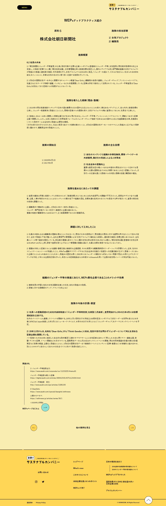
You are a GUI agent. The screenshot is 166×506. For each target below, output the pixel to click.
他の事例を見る (83, 428)
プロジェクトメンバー (114, 491)
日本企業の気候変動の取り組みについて (124, 466)
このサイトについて (80, 475)
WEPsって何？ (79, 488)
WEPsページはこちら (35, 408)
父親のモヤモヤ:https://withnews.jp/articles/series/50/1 (46, 397)
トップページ (78, 462)
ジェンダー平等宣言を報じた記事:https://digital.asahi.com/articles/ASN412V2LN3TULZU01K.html (55, 377)
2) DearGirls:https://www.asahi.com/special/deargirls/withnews (50, 390)
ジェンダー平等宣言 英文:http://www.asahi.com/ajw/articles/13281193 (48, 383)
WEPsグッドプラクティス (115, 475)
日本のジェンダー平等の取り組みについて (125, 469)
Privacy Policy (41, 502)
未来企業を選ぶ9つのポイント (85, 481)
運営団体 (30, 502)
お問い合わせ (43, 472)
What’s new (78, 468)
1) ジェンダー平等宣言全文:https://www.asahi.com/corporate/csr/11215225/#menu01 (53, 370)
